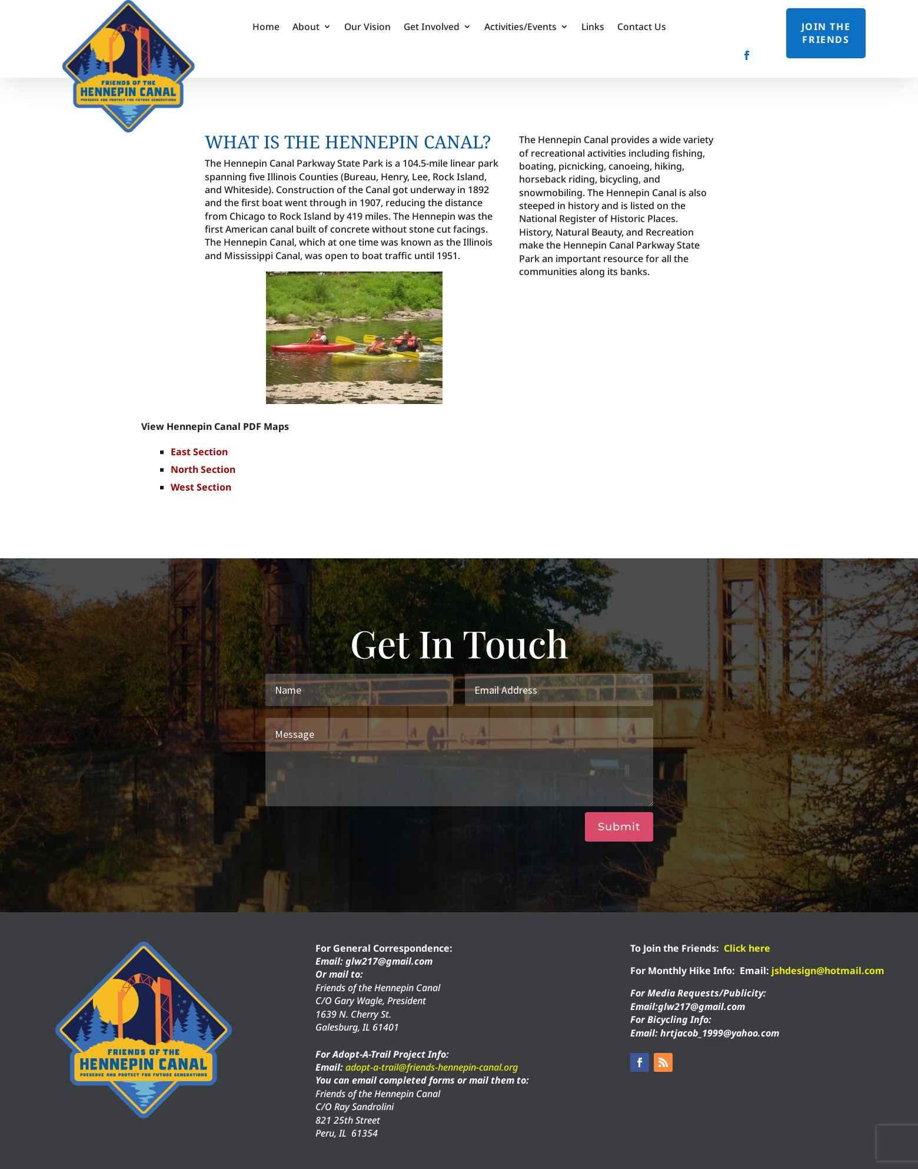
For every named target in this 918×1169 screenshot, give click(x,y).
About (306, 27)
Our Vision (367, 27)
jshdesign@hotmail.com (827, 970)
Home (266, 27)
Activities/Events (520, 27)
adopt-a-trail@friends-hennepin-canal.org (431, 1067)
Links (592, 27)
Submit (619, 826)
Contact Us (641, 27)
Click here (747, 948)
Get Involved (432, 27)
